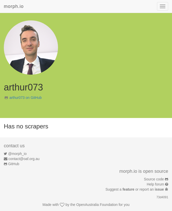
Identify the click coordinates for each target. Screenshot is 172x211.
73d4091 (162, 197)
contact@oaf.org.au (23, 159)
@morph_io (17, 154)
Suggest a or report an (135, 189)
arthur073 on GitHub (25, 98)
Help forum (155, 184)
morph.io (14, 6)
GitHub (13, 164)
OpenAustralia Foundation (97, 205)
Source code (154, 179)
